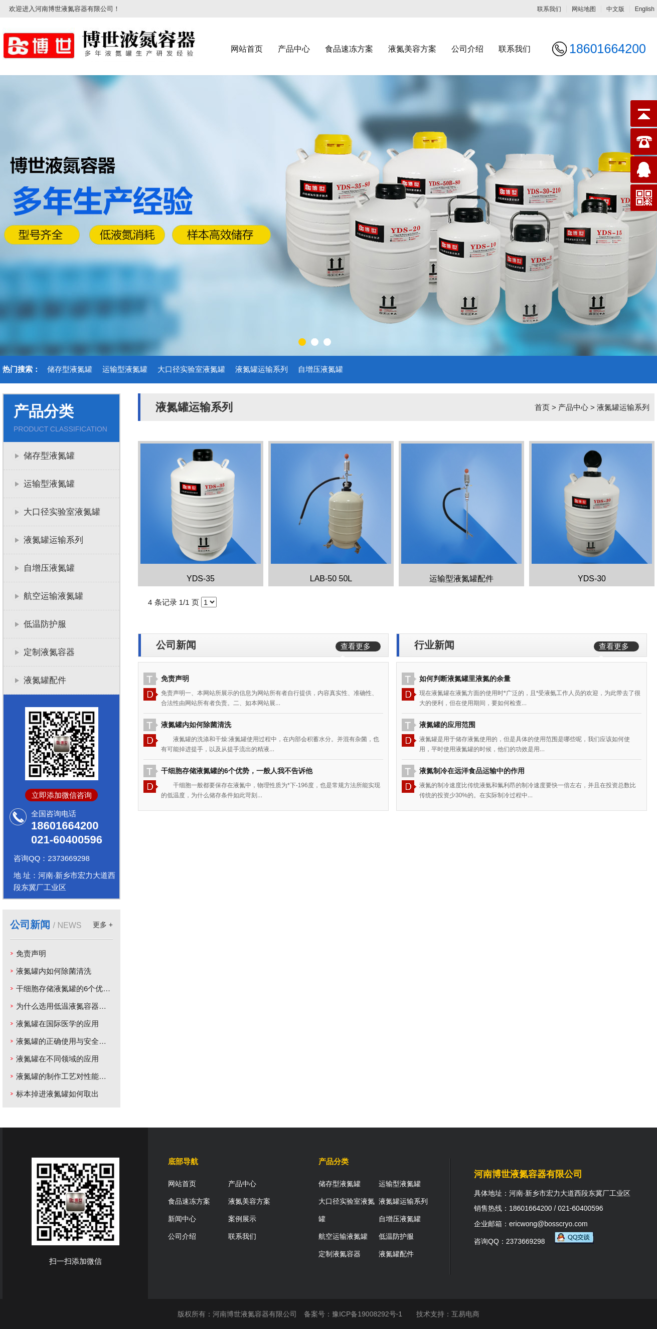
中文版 (615, 9)
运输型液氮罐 (124, 369)
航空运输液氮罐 (53, 596)
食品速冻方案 (349, 49)
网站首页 (247, 49)
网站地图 (584, 9)
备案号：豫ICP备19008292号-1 (353, 1314)
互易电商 (465, 1314)
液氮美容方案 (412, 49)
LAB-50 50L (331, 578)
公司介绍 (467, 49)
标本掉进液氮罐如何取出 (57, 1093)
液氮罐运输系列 (261, 369)
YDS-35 (201, 578)
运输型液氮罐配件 (461, 578)
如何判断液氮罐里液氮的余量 (465, 679)
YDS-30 (592, 578)
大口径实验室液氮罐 (191, 369)
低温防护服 (45, 624)
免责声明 (31, 953)
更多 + (103, 925)
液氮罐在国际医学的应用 (57, 1023)
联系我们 (549, 9)
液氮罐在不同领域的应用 (57, 1058)
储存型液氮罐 (69, 369)
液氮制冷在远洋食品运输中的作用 (472, 771)
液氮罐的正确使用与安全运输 (65, 1041)
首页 (542, 407)
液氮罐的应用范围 (447, 725)
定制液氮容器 (49, 652)
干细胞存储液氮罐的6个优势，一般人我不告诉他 (97, 988)
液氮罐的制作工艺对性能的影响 (68, 1076)
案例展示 (242, 1219)
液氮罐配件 (45, 680)
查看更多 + (356, 646)
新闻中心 (182, 1219)
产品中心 (294, 49)
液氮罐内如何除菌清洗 (53, 971)
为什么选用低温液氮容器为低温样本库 (80, 1006)
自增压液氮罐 (320, 369)
